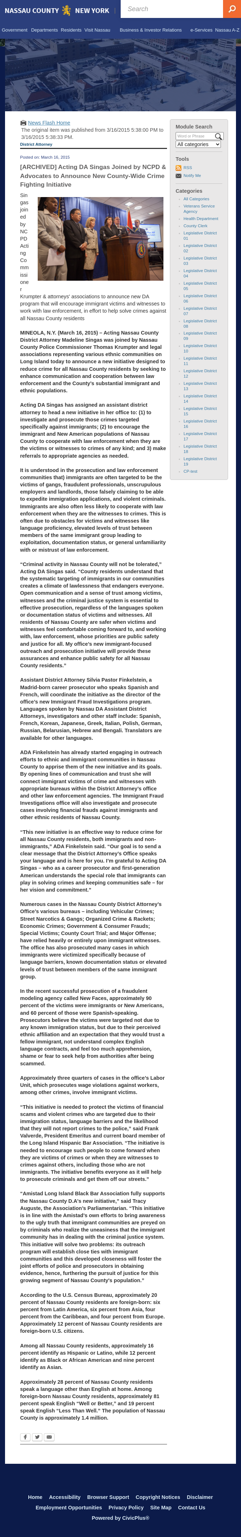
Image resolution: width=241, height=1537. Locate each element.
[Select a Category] (198, 144)
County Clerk (196, 226)
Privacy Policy (126, 1507)
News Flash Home (49, 123)
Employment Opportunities (69, 1507)
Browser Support (108, 1497)
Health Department (201, 218)
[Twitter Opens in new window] (37, 1438)
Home (35, 1497)
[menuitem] (14, 30)
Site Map (160, 1507)
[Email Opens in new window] (49, 1438)
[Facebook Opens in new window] (25, 1438)
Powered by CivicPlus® (120, 1518)
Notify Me (192, 175)
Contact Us (191, 1507)
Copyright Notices (158, 1497)
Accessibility (64, 1497)
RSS (188, 167)
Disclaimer (200, 1497)
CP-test (190, 471)
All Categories (196, 199)
